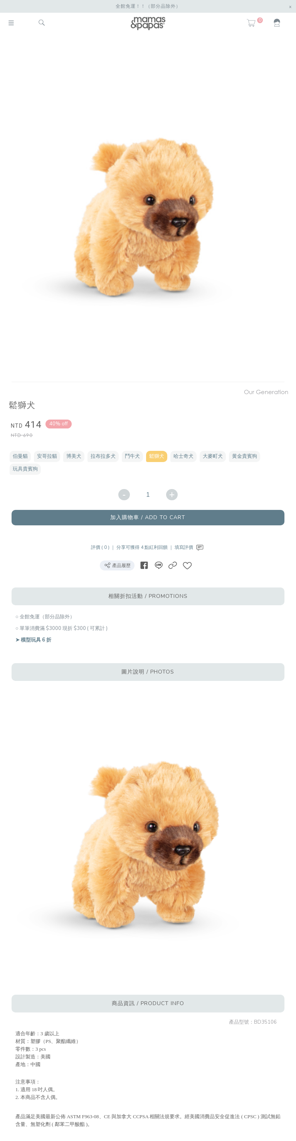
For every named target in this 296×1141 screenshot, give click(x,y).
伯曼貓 (20, 456)
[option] (145, 209)
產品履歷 (117, 565)
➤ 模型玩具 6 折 (33, 640)
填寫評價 (190, 547)
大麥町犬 (213, 456)
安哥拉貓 (47, 456)
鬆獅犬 (156, 456)
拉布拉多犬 (103, 456)
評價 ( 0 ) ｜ (103, 547)
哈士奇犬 (183, 456)
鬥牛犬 (132, 456)
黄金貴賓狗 (244, 456)
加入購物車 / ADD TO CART (147, 517)
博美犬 (73, 456)
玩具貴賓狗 (25, 469)
